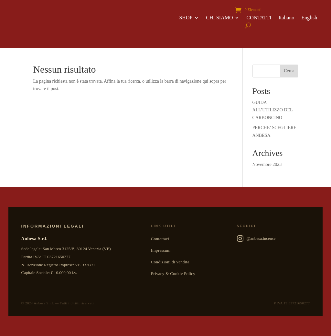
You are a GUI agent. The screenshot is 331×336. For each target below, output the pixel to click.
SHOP (185, 17)
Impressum (160, 250)
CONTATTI (258, 17)
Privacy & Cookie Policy (173, 273)
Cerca (289, 70)
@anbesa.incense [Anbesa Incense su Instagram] (256, 238)
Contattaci (160, 238)
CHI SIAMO (219, 17)
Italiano (286, 17)
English (309, 17)
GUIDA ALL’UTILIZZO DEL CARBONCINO (272, 110)
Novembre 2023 (267, 164)
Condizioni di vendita (170, 262)
